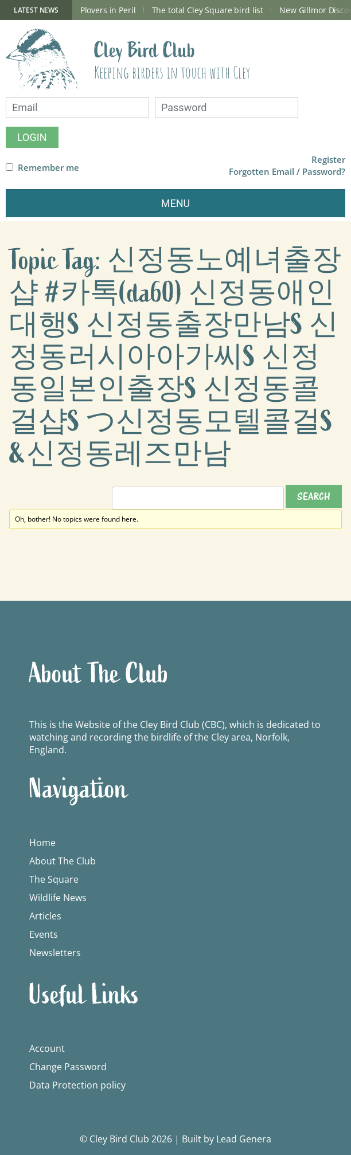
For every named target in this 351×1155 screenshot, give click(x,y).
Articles (45, 916)
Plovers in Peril (108, 10)
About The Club (62, 861)
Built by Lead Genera (226, 1139)
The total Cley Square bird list (208, 10)
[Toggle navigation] (175, 203)
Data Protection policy (77, 1085)
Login (32, 137)
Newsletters (55, 952)
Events (43, 934)
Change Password (68, 1066)
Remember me (48, 167)
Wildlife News (58, 897)
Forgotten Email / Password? (287, 171)
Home (42, 842)
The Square (54, 879)
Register (328, 159)
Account (47, 1048)
